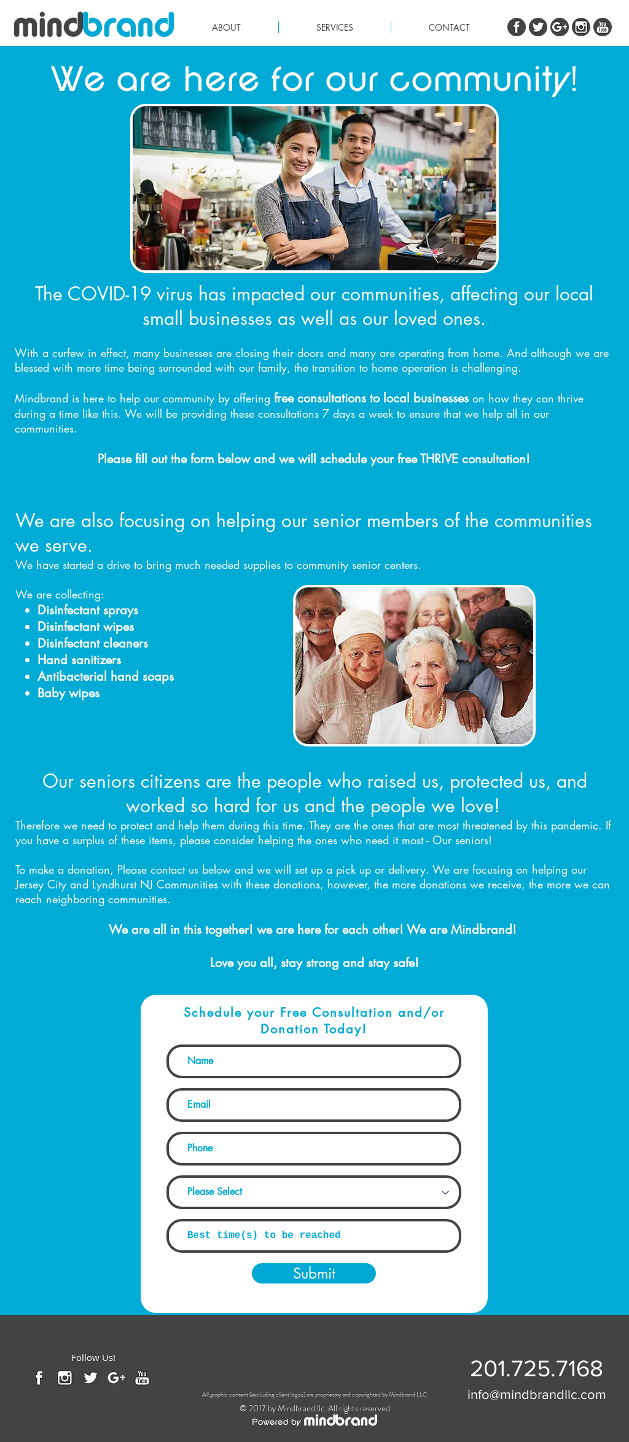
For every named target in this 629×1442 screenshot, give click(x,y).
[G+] (559, 27)
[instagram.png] (581, 27)
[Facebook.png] (516, 27)
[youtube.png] (602, 27)
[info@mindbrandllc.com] (537, 1394)
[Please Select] (313, 1192)
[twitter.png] (538, 27)
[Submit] (314, 1273)
